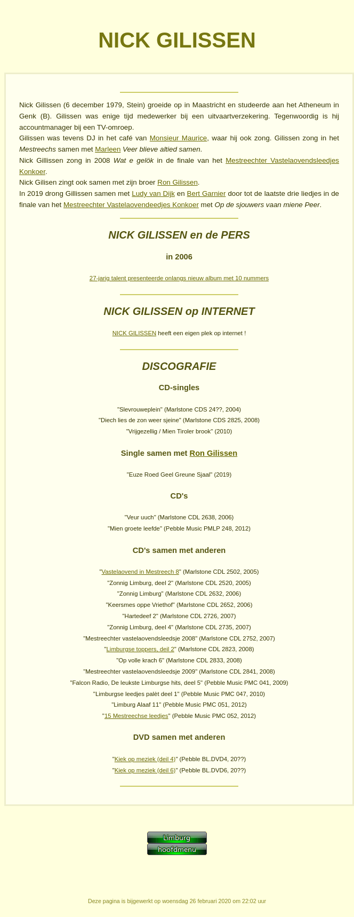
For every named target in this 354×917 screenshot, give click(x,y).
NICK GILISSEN (134, 333)
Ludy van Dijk (153, 193)
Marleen (107, 149)
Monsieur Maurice (178, 138)
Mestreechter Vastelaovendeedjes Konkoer (131, 205)
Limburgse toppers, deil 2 (140, 649)
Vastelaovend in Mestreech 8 (140, 571)
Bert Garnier (206, 193)
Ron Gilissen (177, 182)
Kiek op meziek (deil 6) (145, 770)
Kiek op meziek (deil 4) (145, 759)
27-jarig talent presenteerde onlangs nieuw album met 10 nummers (179, 278)
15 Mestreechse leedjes (136, 716)
